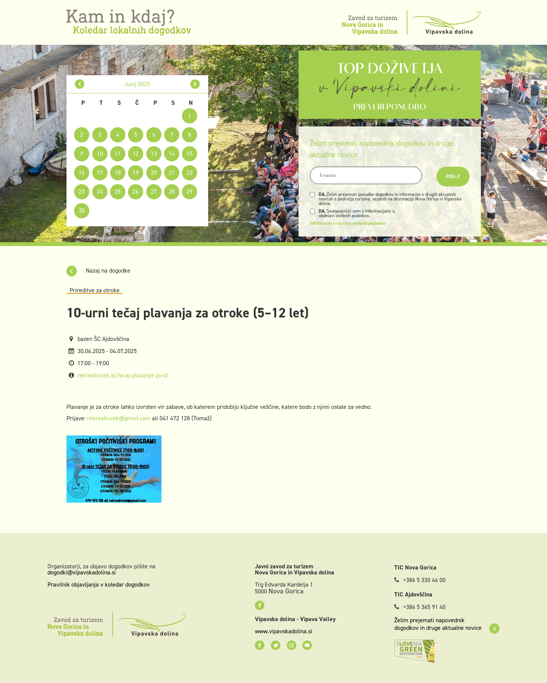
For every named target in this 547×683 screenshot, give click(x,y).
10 (100, 154)
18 (118, 173)
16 (82, 173)
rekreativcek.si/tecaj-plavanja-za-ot (122, 375)
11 (118, 154)
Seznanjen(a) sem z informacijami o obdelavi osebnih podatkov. (357, 213)
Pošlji (453, 177)
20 (154, 173)
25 (118, 192)
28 (172, 192)
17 (100, 173)
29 (190, 192)
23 (82, 192)
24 (100, 192)
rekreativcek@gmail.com (118, 418)
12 (136, 154)
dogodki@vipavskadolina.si (81, 572)
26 (136, 192)
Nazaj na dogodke (98, 270)
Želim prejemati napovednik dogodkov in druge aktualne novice (447, 624)
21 (172, 173)
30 (82, 211)
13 (154, 154)
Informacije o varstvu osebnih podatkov (348, 223)
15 (190, 154)
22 (190, 173)
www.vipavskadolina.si (283, 631)
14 (172, 154)
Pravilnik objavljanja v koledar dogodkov (98, 584)
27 (154, 192)
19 (136, 173)
